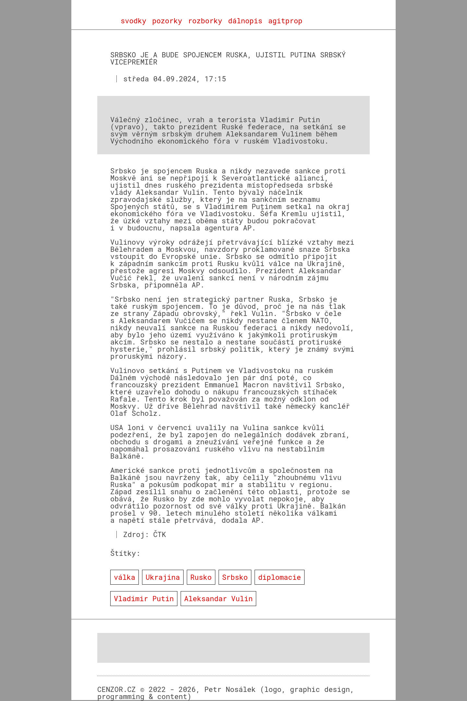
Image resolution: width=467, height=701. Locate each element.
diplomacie (279, 577)
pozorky (167, 20)
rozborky (205, 20)
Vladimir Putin (144, 598)
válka (124, 577)
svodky (133, 20)
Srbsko (235, 577)
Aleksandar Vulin (218, 598)
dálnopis (245, 20)
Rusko (201, 577)
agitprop (285, 20)
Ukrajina (163, 577)
